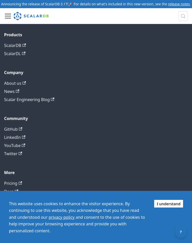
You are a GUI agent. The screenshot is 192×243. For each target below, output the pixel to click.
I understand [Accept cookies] (168, 203)
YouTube (14, 145)
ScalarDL (15, 53)
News (11, 91)
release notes (179, 4)
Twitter (13, 153)
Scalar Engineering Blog (29, 99)
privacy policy (61, 217)
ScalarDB (15, 45)
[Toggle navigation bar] (8, 16)
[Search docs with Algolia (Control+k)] (183, 16)
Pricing (13, 183)
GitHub (13, 129)
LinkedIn (14, 137)
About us (15, 83)
